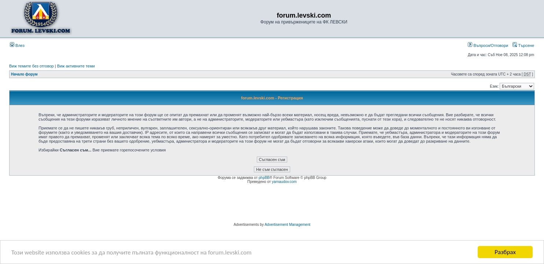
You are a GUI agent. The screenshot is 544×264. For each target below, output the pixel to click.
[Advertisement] (272, 204)
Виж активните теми (76, 66)
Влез (17, 45)
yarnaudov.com (284, 182)
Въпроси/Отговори (488, 45)
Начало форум (24, 74)
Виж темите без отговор (31, 66)
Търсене (523, 45)
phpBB (264, 178)
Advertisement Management (287, 225)
